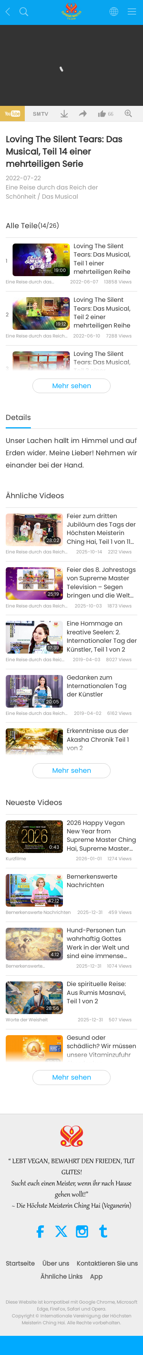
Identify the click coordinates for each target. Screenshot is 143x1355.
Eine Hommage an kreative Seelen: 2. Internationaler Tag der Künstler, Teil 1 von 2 (102, 636)
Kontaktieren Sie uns (107, 1263)
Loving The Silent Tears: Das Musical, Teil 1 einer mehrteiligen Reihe (102, 259)
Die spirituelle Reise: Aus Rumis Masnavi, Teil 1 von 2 (96, 993)
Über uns (55, 1263)
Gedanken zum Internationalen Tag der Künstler (97, 686)
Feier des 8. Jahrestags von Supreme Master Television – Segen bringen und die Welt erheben (101, 583)
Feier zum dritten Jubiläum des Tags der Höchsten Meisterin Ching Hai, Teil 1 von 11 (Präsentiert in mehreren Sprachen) (101, 529)
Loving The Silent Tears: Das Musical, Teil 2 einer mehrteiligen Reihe (102, 313)
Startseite (20, 1263)
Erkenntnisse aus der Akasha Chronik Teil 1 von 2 (98, 739)
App (96, 1276)
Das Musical (60, 196)
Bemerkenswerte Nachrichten (92, 881)
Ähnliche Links (61, 1276)
